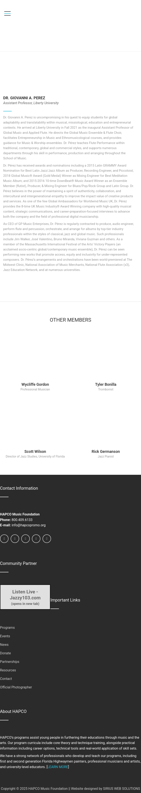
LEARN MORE (57, 767)
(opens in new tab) (25, 597)
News (4, 645)
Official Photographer (16, 687)
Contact (6, 679)
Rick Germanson (106, 451)
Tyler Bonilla (105, 384)
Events (5, 636)
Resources (8, 670)
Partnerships (9, 662)
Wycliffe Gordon (35, 384)
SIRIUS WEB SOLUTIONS (121, 789)
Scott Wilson (35, 451)
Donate (5, 653)
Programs (7, 628)
